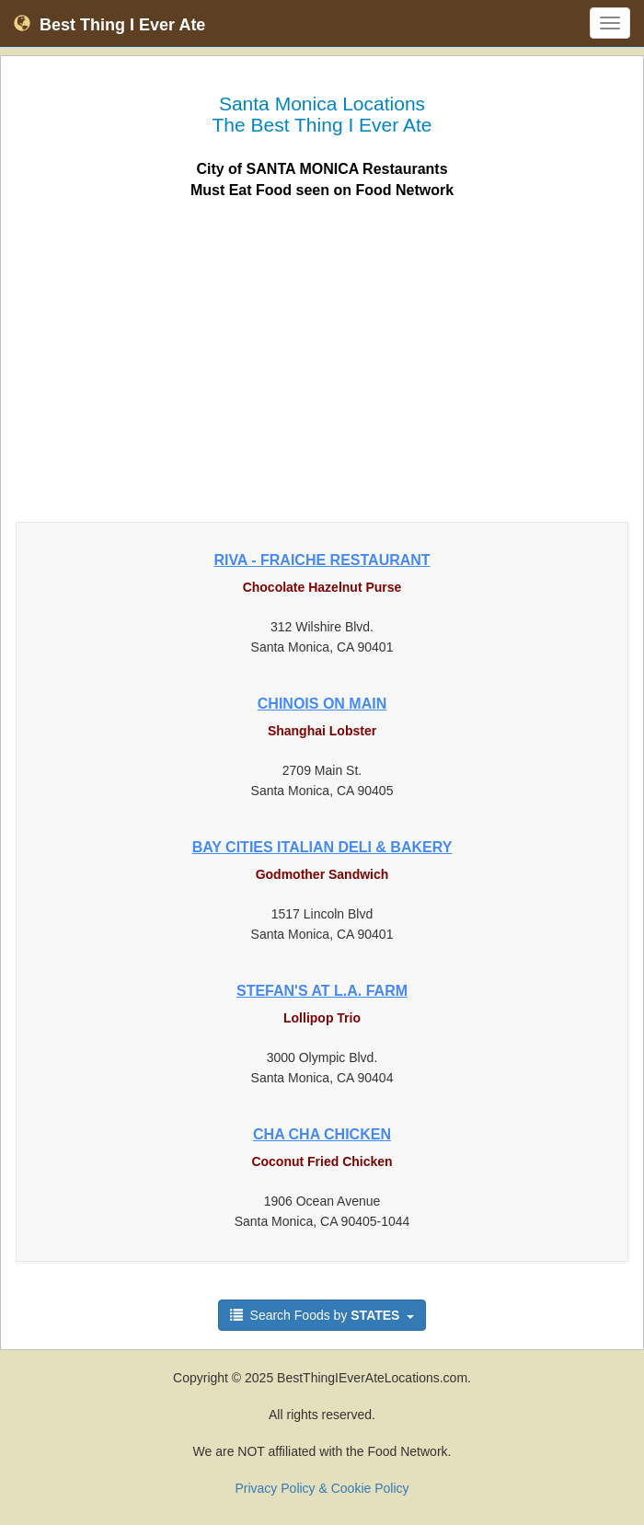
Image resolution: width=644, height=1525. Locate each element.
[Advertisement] (322, 355)
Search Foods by (322, 1315)
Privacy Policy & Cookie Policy (321, 1488)
